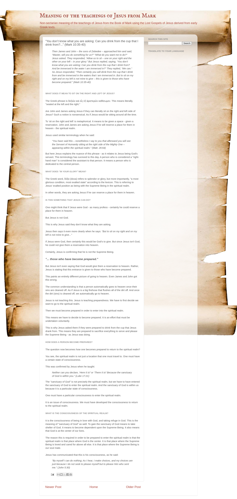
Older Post (133, 487)
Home (94, 487)
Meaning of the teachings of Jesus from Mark (98, 15)
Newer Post (53, 487)
